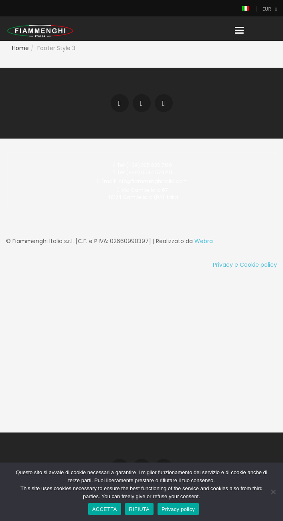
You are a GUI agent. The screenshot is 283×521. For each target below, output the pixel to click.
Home (20, 48)
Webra (203, 241)
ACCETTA (104, 509)
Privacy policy (178, 509)
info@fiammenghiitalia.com (152, 181)
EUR (267, 9)
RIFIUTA (139, 509)
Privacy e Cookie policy (245, 265)
